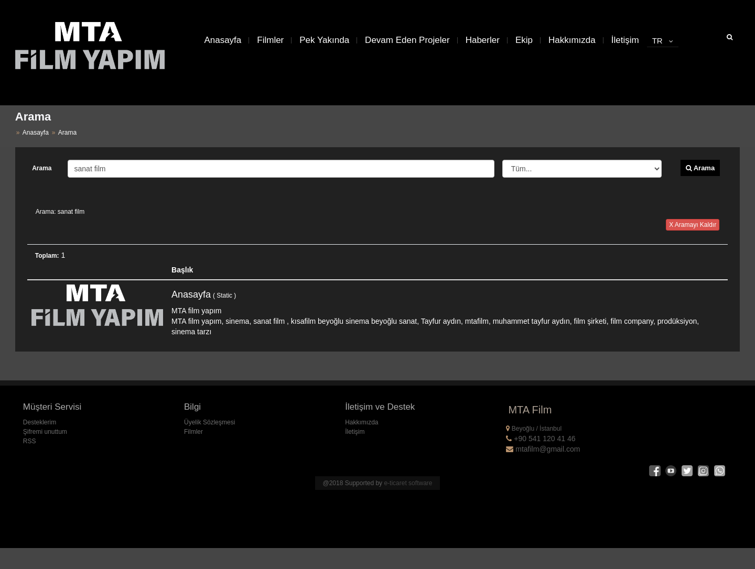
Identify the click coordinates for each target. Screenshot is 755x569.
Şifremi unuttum (45, 431)
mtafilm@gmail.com (543, 449)
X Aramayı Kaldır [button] (692, 224)
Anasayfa (222, 40)
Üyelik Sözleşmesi (209, 422)
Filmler (270, 40)
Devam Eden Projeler (407, 40)
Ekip (524, 40)
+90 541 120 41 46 (540, 438)
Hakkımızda (572, 40)
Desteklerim (39, 422)
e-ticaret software (408, 483)
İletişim (625, 40)
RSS (29, 441)
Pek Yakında (324, 40)
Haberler (483, 40)
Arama (41, 168)
